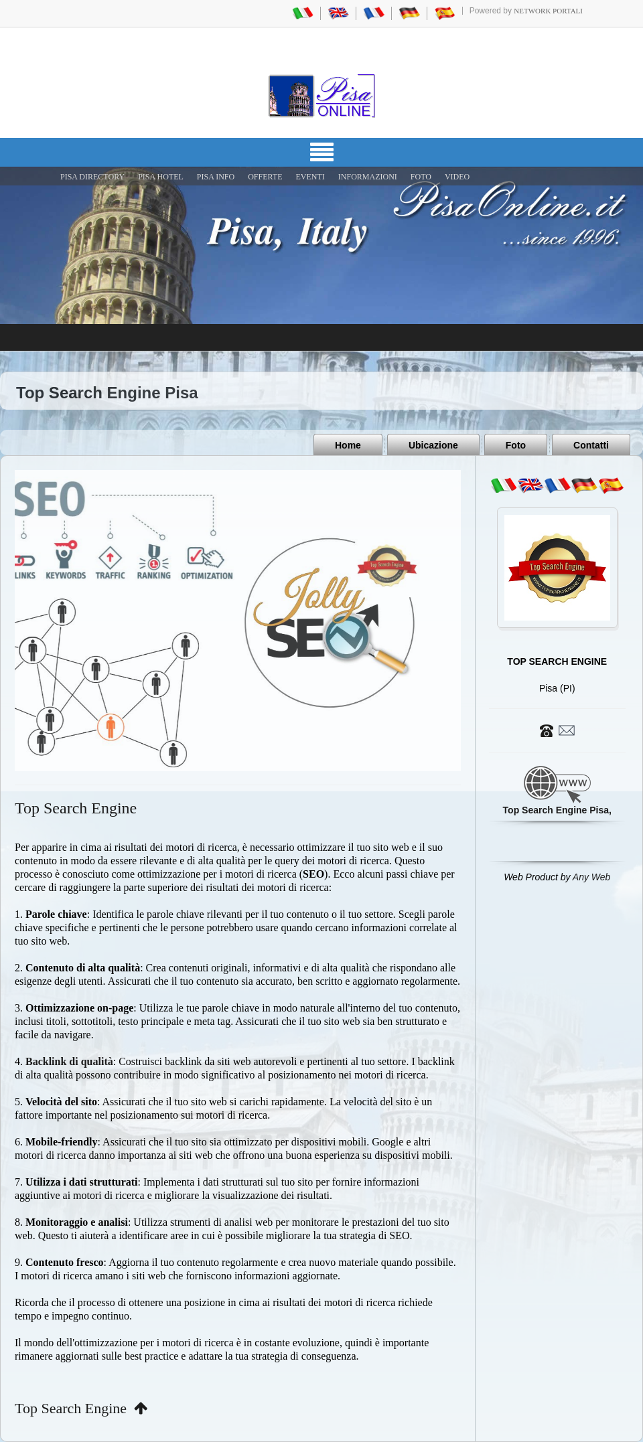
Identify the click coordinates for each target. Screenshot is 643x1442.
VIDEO (457, 176)
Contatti (591, 445)
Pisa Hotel (161, 176)
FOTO (421, 176)
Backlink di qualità (69, 1061)
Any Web (592, 877)
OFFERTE (265, 176)
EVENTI (309, 176)
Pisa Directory (92, 176)
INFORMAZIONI (367, 176)
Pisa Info (215, 176)
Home (348, 445)
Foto (516, 445)
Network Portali (548, 11)
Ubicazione (433, 445)
